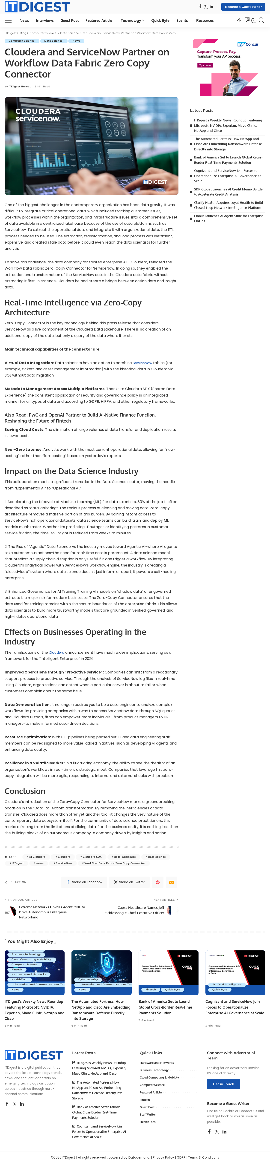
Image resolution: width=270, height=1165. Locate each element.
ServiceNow (143, 362)
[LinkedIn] (211, 6)
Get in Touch (223, 1085)
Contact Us (248, 1112)
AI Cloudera (37, 856)
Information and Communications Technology (44, 986)
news (39, 863)
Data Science (55, 41)
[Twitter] (206, 6)
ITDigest (18, 863)
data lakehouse (125, 856)
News (78, 41)
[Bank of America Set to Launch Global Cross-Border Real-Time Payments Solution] (169, 974)
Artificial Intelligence (227, 986)
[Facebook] (200, 6)
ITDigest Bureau (20, 86)
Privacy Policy (163, 1159)
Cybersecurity (88, 981)
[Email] (171, 882)
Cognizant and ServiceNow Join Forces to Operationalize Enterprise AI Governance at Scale (229, 175)
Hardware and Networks (29, 976)
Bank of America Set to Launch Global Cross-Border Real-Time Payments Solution (167, 1009)
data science (157, 856)
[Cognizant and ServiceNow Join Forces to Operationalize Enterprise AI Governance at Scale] (235, 974)
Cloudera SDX (92, 856)
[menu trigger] (10, 20)
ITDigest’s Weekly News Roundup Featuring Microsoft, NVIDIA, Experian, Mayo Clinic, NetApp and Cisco (229, 125)
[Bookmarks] (247, 20)
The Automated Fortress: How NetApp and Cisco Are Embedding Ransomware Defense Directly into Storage (229, 144)
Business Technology (26, 955)
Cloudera (57, 652)
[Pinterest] (157, 882)
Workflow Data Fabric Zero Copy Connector (114, 863)
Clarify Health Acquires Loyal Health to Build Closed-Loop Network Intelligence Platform (226, 207)
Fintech (17, 970)
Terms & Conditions (203, 1159)
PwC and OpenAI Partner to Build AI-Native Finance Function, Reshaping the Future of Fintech (82, 417)
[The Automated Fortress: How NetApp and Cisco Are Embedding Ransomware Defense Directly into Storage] (101, 974)
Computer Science (22, 41)
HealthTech (20, 981)
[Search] (261, 20)
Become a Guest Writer (243, 7)
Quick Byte (173, 991)
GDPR (181, 1159)
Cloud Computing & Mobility (32, 960)
